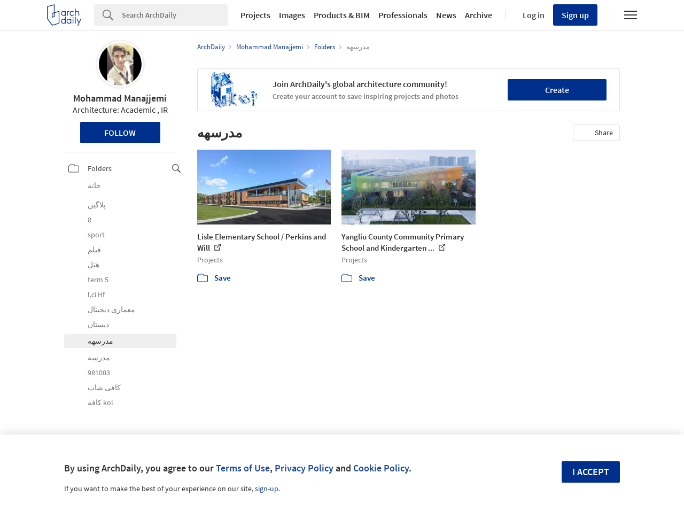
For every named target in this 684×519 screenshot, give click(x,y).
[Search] (175, 15)
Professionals (403, 15)
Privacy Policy (304, 468)
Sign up (575, 15)
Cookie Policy (381, 468)
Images (292, 15)
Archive (478, 15)
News (446, 15)
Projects (255, 15)
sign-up (266, 488)
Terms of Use (243, 468)
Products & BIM (342, 15)
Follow (120, 132)
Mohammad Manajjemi (120, 98)
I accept (590, 472)
